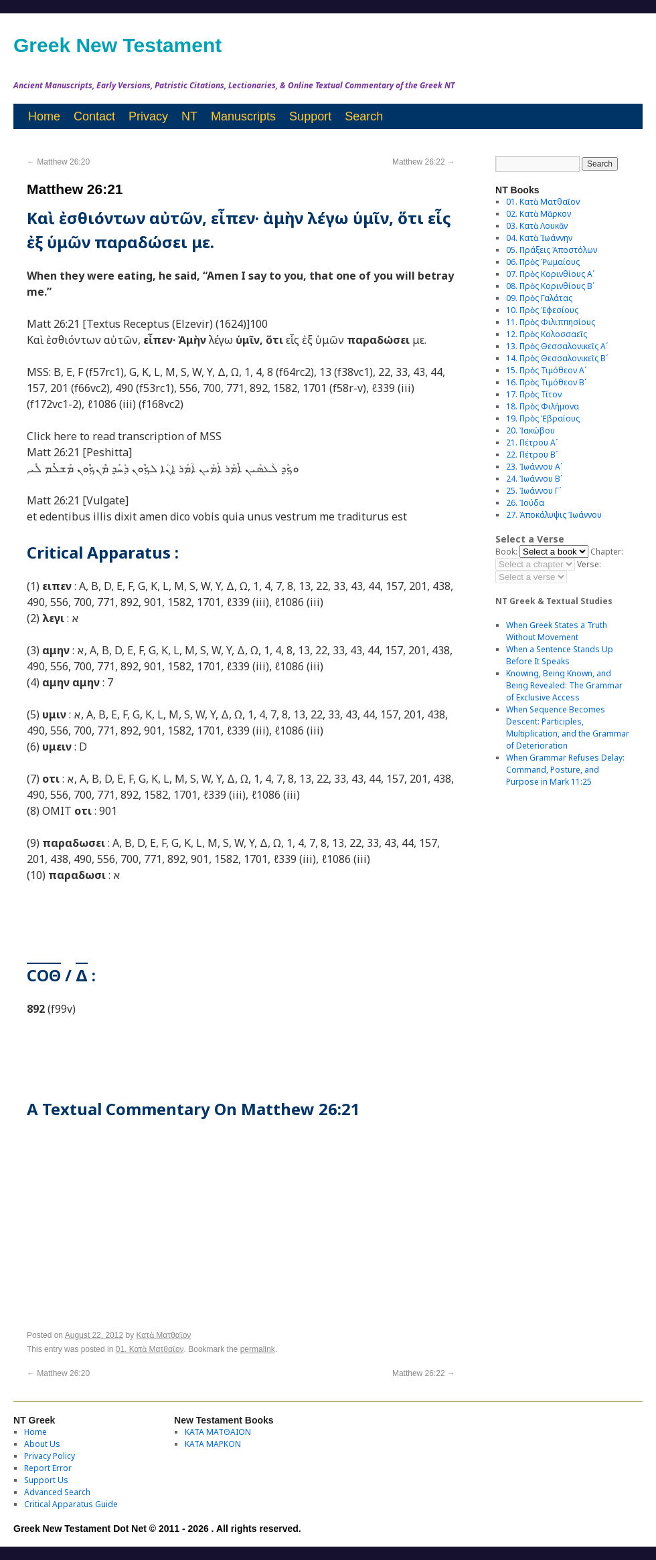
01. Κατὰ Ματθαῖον (150, 1349)
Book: (506, 551)
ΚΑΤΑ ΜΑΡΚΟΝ (213, 1444)
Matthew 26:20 (58, 162)
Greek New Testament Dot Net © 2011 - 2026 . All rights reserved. (157, 1528)
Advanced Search (57, 1492)
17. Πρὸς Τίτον (534, 394)
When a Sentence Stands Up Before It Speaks (559, 655)
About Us (42, 1444)
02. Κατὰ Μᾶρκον (538, 213)
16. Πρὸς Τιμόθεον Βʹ (546, 382)
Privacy (148, 116)
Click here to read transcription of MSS (124, 436)
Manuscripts (243, 116)
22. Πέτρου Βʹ (532, 454)
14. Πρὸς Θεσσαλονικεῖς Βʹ (557, 358)
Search (364, 116)
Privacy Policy (49, 1456)
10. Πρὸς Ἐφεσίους (542, 310)
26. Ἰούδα (525, 502)
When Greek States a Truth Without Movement (556, 631)
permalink (257, 1349)
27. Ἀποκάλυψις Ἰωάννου (554, 514)
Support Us (46, 1480)
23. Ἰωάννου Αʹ (534, 466)
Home (44, 116)
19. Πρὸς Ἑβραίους (543, 418)
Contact (94, 116)
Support (310, 116)
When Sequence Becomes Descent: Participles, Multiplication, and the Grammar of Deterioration (567, 727)
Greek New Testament (117, 45)
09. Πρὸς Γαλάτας (539, 298)
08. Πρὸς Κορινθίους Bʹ (550, 286)
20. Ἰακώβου (530, 430)
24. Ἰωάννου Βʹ (534, 478)
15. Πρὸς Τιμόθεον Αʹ (546, 370)
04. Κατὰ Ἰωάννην (539, 237)
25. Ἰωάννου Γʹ (533, 490)
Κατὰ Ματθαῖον (164, 1335)
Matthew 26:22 (423, 162)
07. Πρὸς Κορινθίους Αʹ (550, 274)
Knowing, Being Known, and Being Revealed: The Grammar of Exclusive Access (564, 685)
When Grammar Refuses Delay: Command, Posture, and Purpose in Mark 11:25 (565, 769)
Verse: (589, 564)
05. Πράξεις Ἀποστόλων (551, 250)
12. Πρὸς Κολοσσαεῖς (546, 334)
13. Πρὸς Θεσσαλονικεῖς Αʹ (557, 346)
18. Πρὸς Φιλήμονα (542, 406)
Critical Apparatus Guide (71, 1504)
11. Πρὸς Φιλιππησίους (550, 322)
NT (189, 116)
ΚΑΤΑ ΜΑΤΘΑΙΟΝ (218, 1432)
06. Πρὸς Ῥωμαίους (543, 262)
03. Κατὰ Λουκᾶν (537, 225)
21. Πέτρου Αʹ (532, 442)
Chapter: (606, 551)
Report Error (48, 1468)
